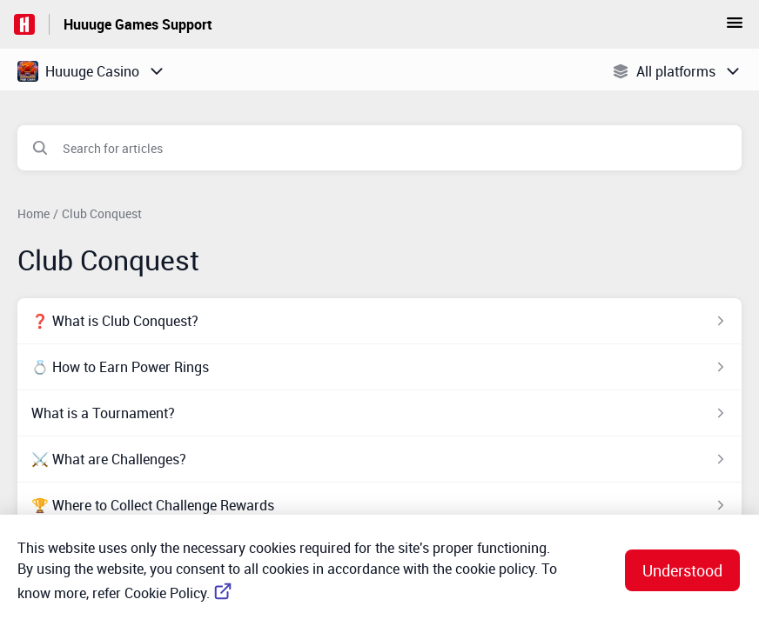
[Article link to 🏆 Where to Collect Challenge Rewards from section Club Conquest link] (379, 505)
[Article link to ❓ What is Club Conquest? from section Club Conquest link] (379, 320)
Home (33, 213)
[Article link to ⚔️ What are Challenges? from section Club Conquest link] (379, 459)
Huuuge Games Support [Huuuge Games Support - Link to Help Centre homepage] (138, 24)
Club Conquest (102, 213)
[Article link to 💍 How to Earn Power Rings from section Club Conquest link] (379, 366)
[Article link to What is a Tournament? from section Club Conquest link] (379, 413)
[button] (734, 27)
